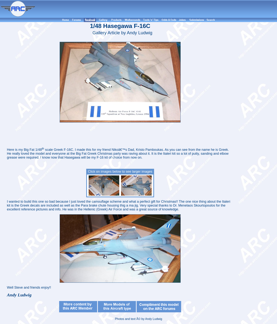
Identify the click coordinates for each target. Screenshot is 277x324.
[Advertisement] (156, 9)
